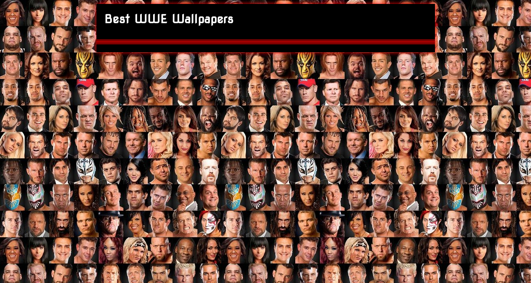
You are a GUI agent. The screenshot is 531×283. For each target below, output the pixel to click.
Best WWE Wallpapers (168, 19)
